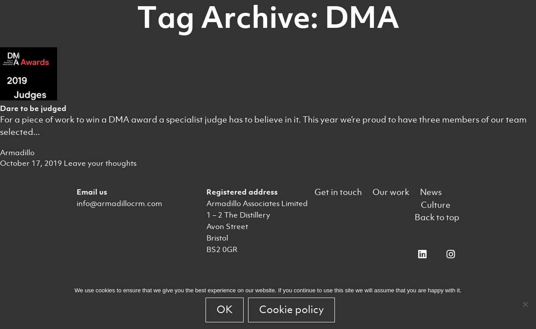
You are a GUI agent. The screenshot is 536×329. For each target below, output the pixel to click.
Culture (436, 204)
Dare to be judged (33, 108)
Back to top (437, 217)
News (431, 192)
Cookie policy (291, 309)
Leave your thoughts (100, 163)
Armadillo (17, 152)
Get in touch (338, 192)
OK (225, 309)
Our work (391, 192)
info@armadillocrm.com (119, 203)
